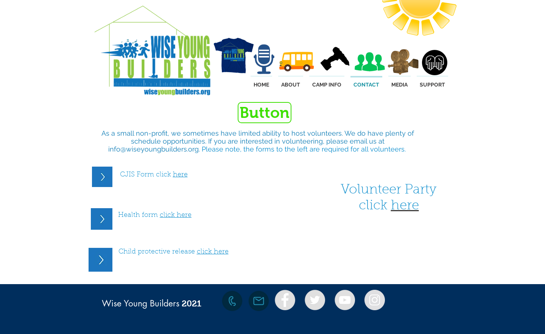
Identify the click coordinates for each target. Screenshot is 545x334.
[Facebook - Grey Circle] (285, 300)
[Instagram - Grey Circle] (374, 300)
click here (176, 215)
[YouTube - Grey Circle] (345, 300)
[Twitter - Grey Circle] (315, 300)
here (180, 175)
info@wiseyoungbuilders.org (153, 149)
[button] (264, 112)
